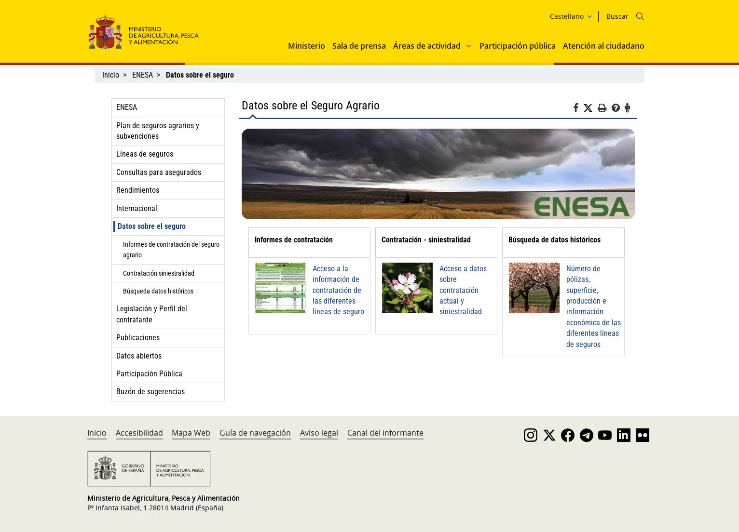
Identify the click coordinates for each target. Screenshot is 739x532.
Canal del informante (385, 432)
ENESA (142, 75)
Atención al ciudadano (603, 45)
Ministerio (306, 45)
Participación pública (517, 45)
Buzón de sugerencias (150, 391)
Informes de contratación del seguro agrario (171, 249)
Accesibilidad (139, 432)
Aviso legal (319, 432)
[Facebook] (578, 109)
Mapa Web (191, 432)
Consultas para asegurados (158, 172)
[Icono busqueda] (640, 16)
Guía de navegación (255, 432)
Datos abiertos (139, 355)
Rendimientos (137, 190)
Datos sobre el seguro (152, 226)
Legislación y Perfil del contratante (151, 314)
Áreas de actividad (427, 45)
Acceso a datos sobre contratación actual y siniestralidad (463, 290)
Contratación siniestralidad (158, 273)
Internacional (136, 208)
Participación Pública (149, 373)
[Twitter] (590, 108)
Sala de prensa (359, 45)
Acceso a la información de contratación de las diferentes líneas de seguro (338, 290)
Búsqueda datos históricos (158, 291)
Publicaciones (138, 337)
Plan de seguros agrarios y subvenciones (157, 131)
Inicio (110, 75)
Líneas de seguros (144, 154)
